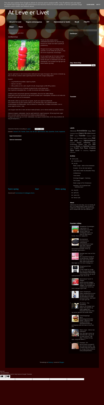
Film (71, 138)
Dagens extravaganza (34, 22)
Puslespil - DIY (84, 342)
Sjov (72, 150)
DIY (48, 22)
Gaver (27, 131)
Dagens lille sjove (85, 133)
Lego (85, 144)
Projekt (76, 148)
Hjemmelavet (41, 131)
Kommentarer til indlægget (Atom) (24, 193)
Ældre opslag (60, 189)
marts (75, 195)
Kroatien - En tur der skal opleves (82, 168)
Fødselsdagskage (85, 315)
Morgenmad (72, 146)
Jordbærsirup (77, 173)
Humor (79, 142)
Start (37, 189)
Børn (94, 131)
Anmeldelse (82, 130)
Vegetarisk (62, 131)
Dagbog (77, 133)
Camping (72, 133)
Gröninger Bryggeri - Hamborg (81, 178)
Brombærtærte (84, 239)
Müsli (81, 146)
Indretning (86, 142)
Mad (47, 131)
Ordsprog (92, 146)
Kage (93, 142)
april (75, 192)
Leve (89, 144)
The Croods (76, 180)
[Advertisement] (84, 47)
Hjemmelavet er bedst (62, 22)
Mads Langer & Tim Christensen (82, 183)
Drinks (76, 135)
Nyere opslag (13, 189)
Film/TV (87, 22)
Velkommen (72, 152)
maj (75, 190)
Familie (23, 131)
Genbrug (89, 138)
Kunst (81, 144)
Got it (98, 4)
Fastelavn (89, 135)
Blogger (62, 362)
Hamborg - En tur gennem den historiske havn (81, 186)
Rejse (21, 27)
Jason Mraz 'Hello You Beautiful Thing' (84, 170)
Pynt (81, 148)
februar (76, 197)
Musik (77, 22)
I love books (76, 175)
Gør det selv (33, 131)
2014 (73, 159)
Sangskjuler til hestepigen (87, 226)
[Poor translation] (7, 376)
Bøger (11, 27)
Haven (81, 140)
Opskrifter (51, 131)
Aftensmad (73, 131)
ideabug (50, 362)
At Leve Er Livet (15, 22)
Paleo (71, 148)
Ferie (94, 136)
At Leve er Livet (28, 12)
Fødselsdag (80, 138)
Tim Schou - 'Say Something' (84, 303)
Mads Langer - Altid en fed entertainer (84, 165)
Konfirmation (73, 144)
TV (81, 150)
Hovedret (72, 142)
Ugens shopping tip (85, 291)
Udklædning (85, 150)
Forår (75, 138)
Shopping (92, 148)
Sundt (56, 131)
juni (75, 163)
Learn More (90, 4)
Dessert (15, 131)
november (76, 161)
